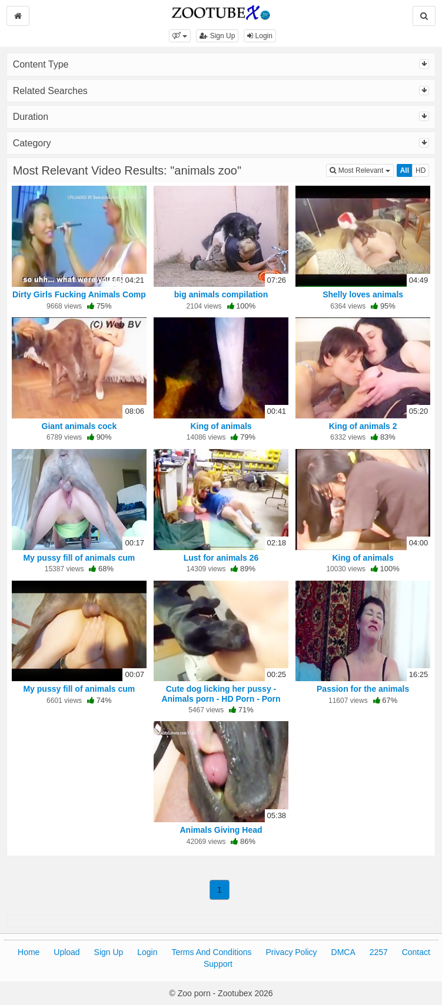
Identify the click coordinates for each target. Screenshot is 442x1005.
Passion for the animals (363, 689)
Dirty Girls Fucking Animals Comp (79, 294)
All (404, 170)
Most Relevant (361, 170)
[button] (180, 35)
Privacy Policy (291, 952)
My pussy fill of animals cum (79, 557)
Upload (66, 952)
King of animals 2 (363, 426)
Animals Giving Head (221, 830)
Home (28, 952)
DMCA (343, 952)
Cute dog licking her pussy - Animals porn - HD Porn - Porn (220, 693)
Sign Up (217, 36)
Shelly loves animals (363, 294)
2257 (379, 952)
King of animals (220, 426)
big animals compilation (221, 294)
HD (421, 170)
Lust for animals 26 (221, 557)
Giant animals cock (79, 426)
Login (259, 36)
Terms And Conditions (211, 952)
